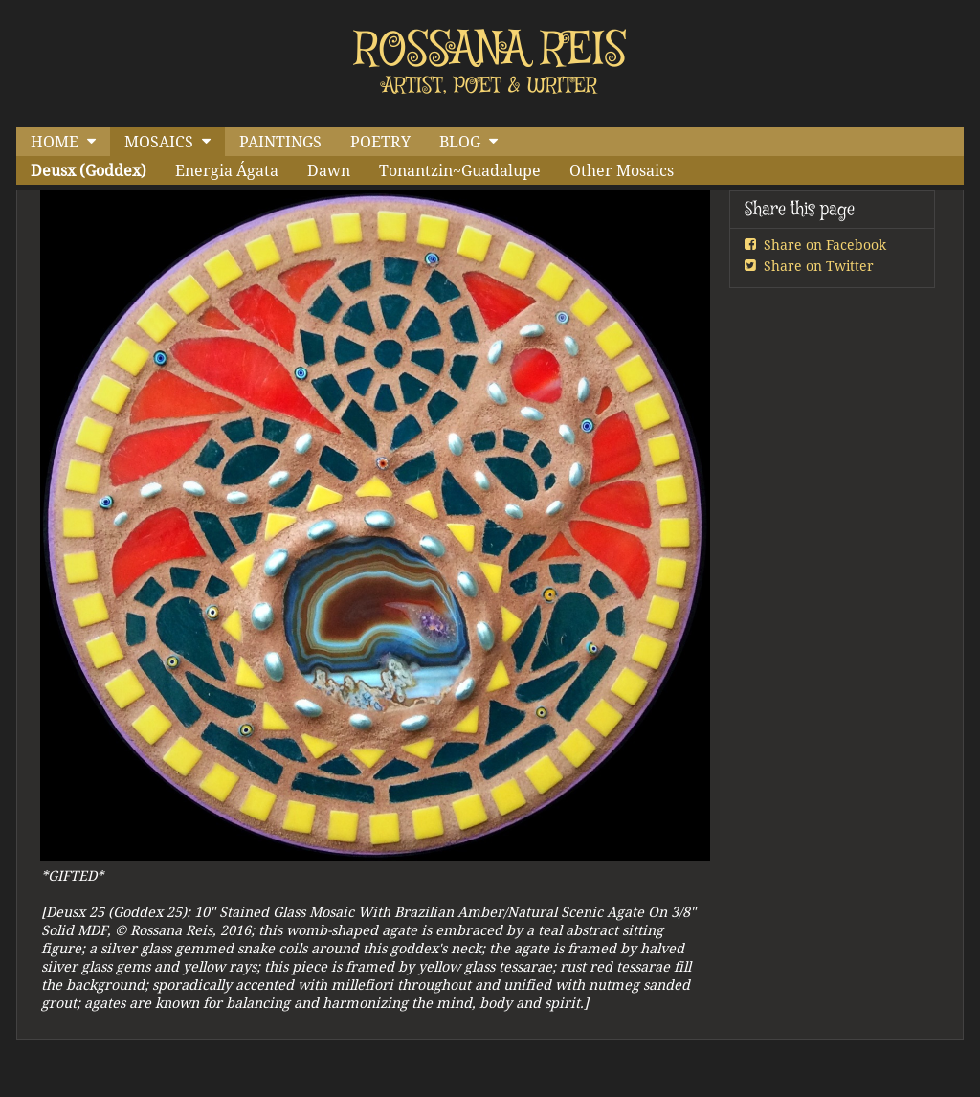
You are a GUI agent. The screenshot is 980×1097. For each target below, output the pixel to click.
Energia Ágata (226, 170)
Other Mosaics (621, 170)
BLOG (459, 141)
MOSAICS (158, 141)
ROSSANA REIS (490, 50)
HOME (54, 141)
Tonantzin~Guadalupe (460, 170)
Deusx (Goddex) (88, 170)
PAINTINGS (280, 141)
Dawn (328, 170)
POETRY (380, 141)
